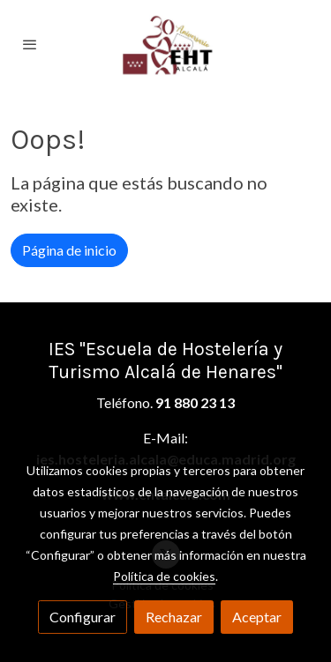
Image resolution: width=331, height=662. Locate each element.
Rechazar (174, 616)
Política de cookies (164, 576)
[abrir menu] (30, 44)
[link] (166, 44)
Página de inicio (69, 250)
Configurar (82, 616)
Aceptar (257, 616)
